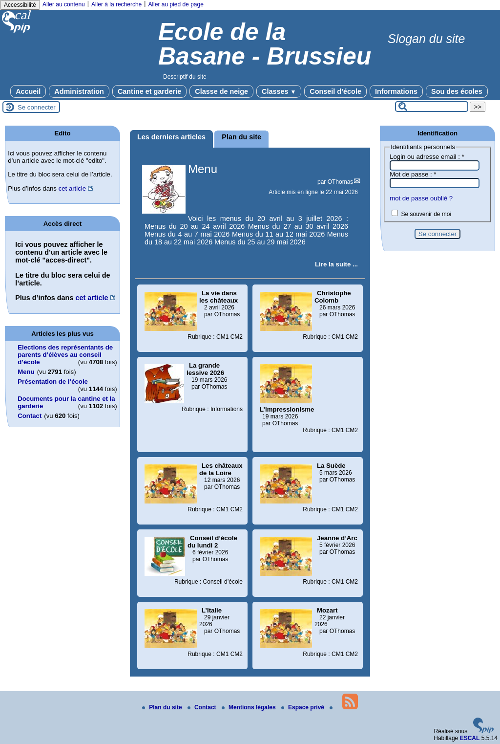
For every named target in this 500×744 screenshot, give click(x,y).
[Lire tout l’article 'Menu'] (336, 264)
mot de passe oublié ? (421, 198)
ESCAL (470, 738)
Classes (279, 91)
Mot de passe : (413, 174)
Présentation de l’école (53, 381)
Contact (30, 415)
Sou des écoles (456, 91)
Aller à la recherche (116, 4)
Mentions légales (249, 707)
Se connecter (37, 107)
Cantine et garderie (149, 91)
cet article (72, 188)
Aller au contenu (63, 4)
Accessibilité (20, 4)
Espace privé (303, 707)
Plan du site (163, 707)
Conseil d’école (335, 91)
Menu (202, 168)
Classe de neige (221, 91)
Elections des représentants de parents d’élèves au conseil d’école (65, 355)
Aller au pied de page (175, 4)
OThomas (341, 181)
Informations (396, 91)
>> (477, 106)
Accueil (28, 91)
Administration (79, 91)
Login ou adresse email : (427, 156)
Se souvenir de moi (426, 214)
